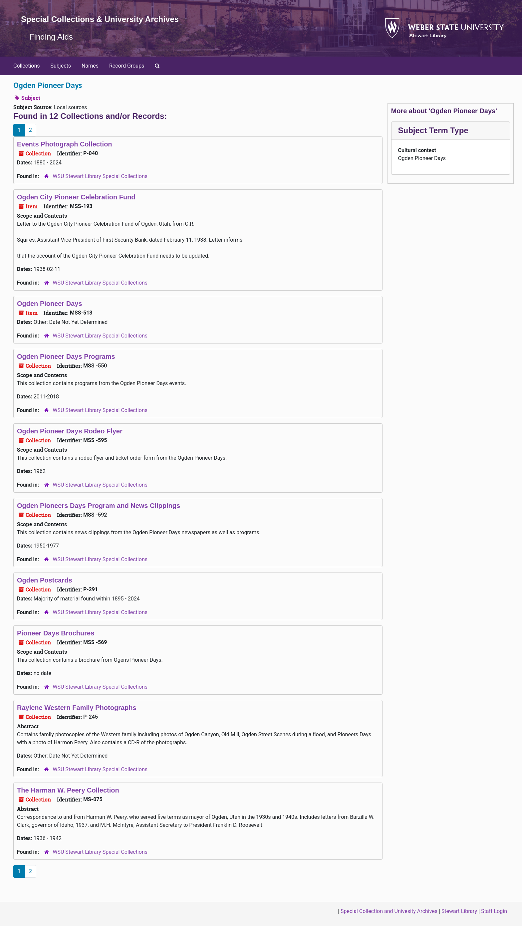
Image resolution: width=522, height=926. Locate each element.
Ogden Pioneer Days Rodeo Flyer (70, 431)
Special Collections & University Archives (100, 19)
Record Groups (126, 66)
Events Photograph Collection (64, 144)
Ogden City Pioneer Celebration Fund (76, 197)
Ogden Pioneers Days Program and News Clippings (98, 505)
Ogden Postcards (44, 580)
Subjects (61, 66)
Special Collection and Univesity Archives (389, 911)
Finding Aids (51, 36)
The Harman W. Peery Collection (68, 790)
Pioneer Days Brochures (55, 633)
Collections (26, 66)
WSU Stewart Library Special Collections (100, 176)
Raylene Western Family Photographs (76, 707)
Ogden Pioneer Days (49, 303)
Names (90, 66)
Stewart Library (459, 911)
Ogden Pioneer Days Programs (66, 356)
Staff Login (494, 911)
